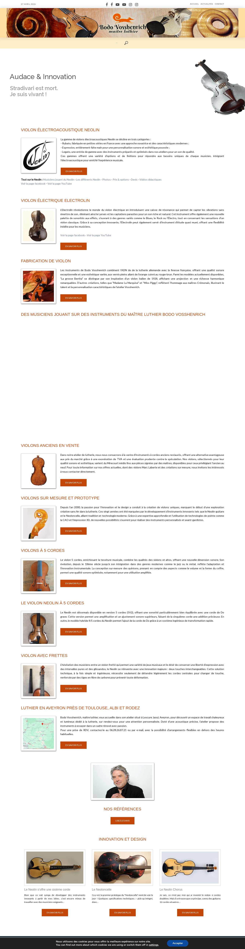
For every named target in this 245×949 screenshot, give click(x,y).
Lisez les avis (122, 820)
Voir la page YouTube (59, 183)
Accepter (178, 943)
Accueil (194, 4)
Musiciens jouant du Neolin (58, 179)
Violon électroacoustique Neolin (60, 130)
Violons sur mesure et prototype (60, 498)
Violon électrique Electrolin (55, 200)
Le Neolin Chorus (171, 889)
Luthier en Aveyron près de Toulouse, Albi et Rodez (80, 708)
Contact (219, 4)
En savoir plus (74, 171)
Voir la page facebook (33, 183)
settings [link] (153, 945)
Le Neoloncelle (101, 889)
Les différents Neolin (88, 179)
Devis (134, 179)
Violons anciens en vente (50, 445)
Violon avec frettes (44, 655)
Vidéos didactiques (150, 179)
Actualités (207, 4)
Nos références (122, 809)
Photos (106, 179)
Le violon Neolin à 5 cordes (52, 603)
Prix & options (121, 179)
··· (117, 42)
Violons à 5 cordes (43, 550)
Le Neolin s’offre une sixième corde (47, 889)
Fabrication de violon (46, 261)
